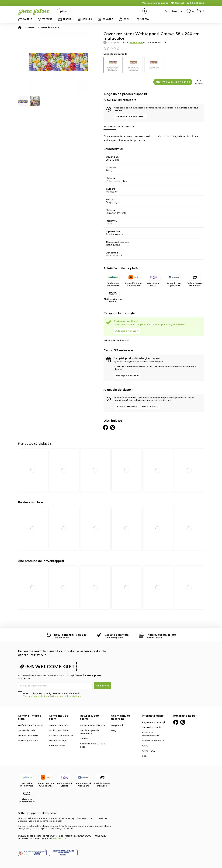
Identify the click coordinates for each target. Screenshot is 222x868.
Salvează (199, 83)
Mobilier (87, 19)
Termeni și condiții (151, 727)
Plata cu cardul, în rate (161, 634)
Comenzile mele (26, 730)
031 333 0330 (197, 3)
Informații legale (153, 715)
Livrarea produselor (28, 735)
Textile (67, 19)
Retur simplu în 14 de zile (70, 634)
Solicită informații (127, 406)
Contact (179, 3)
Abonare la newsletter (130, 116)
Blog (113, 730)
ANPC (145, 745)
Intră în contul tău (58, 730)
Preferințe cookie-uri (153, 740)
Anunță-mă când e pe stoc (173, 82)
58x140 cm (153, 64)
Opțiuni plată (126, 126)
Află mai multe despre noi (120, 717)
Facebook (175, 722)
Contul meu (172, 11)
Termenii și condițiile (35, 696)
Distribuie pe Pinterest (112, 427)
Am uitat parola (57, 745)
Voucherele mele (58, 740)
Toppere (47, 19)
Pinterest (182, 722)
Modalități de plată (28, 740)
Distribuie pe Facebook (105, 427)
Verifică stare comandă (155, 3)
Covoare (107, 19)
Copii (126, 19)
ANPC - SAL (148, 750)
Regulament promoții (153, 722)
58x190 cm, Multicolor (133, 65)
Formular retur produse (92, 725)
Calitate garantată (117, 634)
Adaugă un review (127, 330)
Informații (110, 126)
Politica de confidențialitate (65, 696)
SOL (144, 755)
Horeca (144, 19)
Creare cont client (58, 725)
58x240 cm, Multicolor (112, 65)
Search (143, 11)
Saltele (27, 19)
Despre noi (117, 725)
